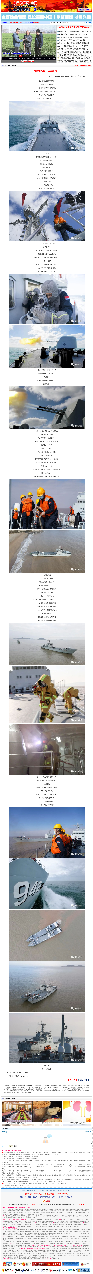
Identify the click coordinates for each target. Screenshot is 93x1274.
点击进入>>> (36, 22)
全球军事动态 (12, 65)
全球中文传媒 (16, 5)
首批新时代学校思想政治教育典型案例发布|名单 (75, 61)
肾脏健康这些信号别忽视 (78, 1123)
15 (53, 55)
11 (43, 55)
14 (51, 55)
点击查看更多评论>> (86, 1131)
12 (46, 55)
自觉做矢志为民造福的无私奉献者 (74, 27)
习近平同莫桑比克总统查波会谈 (17, 1123)
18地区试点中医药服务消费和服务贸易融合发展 (75, 31)
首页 (4, 65)
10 (41, 55)
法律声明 (36, 1190)
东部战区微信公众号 (71, 76)
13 (48, 55)
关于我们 (24, 1190)
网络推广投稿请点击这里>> (82, 65)
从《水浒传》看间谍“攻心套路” (10, 58)
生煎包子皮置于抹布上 (47, 1123)
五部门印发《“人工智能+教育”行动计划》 (73, 40)
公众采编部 (30, 1190)
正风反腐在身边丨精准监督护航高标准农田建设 (75, 52)
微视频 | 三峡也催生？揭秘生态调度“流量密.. (53, 58)
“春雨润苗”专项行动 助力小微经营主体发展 (73, 55)
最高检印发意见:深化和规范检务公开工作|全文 (74, 58)
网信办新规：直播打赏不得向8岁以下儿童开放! (75, 37)
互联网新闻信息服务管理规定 (31, 1156)
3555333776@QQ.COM (15, 22)
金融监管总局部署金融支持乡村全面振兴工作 (74, 46)
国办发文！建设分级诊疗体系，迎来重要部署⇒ (75, 43)
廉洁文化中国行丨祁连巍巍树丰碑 (30, 58)
